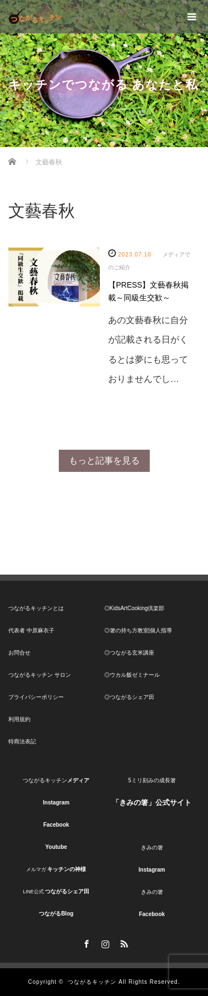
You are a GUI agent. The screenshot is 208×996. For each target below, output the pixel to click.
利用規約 (19, 719)
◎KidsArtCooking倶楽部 (134, 608)
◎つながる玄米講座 (129, 653)
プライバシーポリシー (36, 697)
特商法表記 (22, 741)
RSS (123, 942)
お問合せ (19, 653)
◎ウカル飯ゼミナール (132, 675)
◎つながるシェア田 (129, 697)
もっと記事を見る (104, 460)
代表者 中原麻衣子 (31, 630)
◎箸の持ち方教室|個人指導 (138, 630)
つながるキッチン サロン (39, 675)
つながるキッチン (92, 982)
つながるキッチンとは (36, 608)
